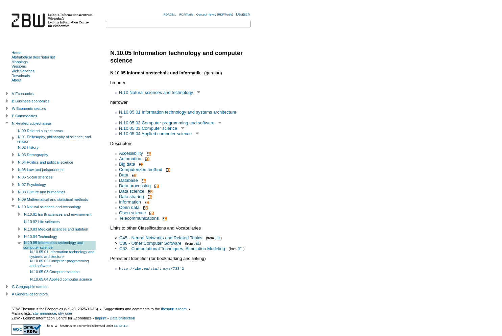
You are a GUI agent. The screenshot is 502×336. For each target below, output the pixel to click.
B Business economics (30, 101)
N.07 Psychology (32, 185)
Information (130, 202)
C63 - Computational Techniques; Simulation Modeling (172, 248)
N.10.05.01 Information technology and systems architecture (177, 112)
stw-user (65, 313)
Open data (129, 207)
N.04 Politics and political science (45, 162)
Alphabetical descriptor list (33, 57)
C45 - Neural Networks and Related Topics (160, 237)
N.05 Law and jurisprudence (41, 170)
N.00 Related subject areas (40, 131)
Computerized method (140, 169)
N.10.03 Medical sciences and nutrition (56, 229)
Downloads (20, 76)
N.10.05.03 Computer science (148, 128)
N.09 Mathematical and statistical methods (53, 199)
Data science (131, 191)
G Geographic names (29, 287)
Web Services (22, 71)
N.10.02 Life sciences (42, 222)
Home (16, 53)
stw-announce (44, 313)
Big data (127, 164)
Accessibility (131, 153)
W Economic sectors (29, 108)
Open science (132, 212)
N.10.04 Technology (40, 237)
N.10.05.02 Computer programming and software (167, 122)
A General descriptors (30, 294)
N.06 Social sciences (35, 177)
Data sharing (131, 196)
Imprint (100, 318)
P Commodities (24, 116)
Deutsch (243, 14)
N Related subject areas (32, 123)
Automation (130, 158)
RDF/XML (170, 14)
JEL (217, 238)
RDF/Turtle (186, 14)
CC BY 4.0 (120, 326)
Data (123, 174)
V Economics (22, 94)
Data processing (135, 185)
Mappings (19, 62)
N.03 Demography (33, 155)
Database (128, 180)
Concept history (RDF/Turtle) (214, 14)
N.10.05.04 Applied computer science (155, 133)
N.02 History (28, 147)
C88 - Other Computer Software (150, 243)
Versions (18, 66)
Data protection (122, 318)
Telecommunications (139, 218)
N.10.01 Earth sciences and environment (58, 214)
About (16, 80)
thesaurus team (174, 309)
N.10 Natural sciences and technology (156, 92)
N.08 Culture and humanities (41, 192)
